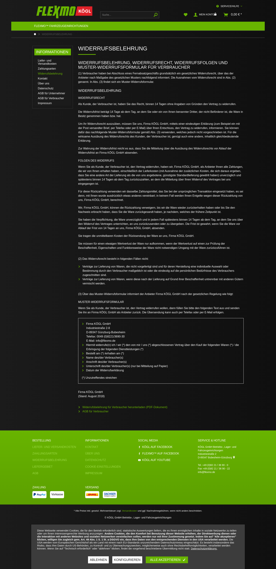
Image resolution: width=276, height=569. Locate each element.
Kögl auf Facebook (155, 446)
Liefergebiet (42, 466)
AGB (35, 473)
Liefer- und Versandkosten (47, 62)
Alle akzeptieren (165, 560)
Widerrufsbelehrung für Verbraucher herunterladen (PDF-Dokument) (124, 407)
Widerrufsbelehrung (50, 73)
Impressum (45, 103)
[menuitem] (129, 14)
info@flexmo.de (206, 472)
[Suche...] (129, 14)
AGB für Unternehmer (51, 93)
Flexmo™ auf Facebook (158, 453)
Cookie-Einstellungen (103, 466)
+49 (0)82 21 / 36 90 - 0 (215, 465)
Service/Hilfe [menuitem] (228, 6)
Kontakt (42, 78)
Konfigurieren (127, 560)
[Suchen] (155, 14)
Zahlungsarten (47, 68)
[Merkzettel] (185, 14)
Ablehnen (98, 560)
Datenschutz (46, 88)
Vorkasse (57, 494)
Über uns (43, 83)
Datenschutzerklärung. (204, 548)
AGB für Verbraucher (51, 98)
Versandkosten (129, 510)
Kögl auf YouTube (154, 460)
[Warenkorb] (233, 14)
